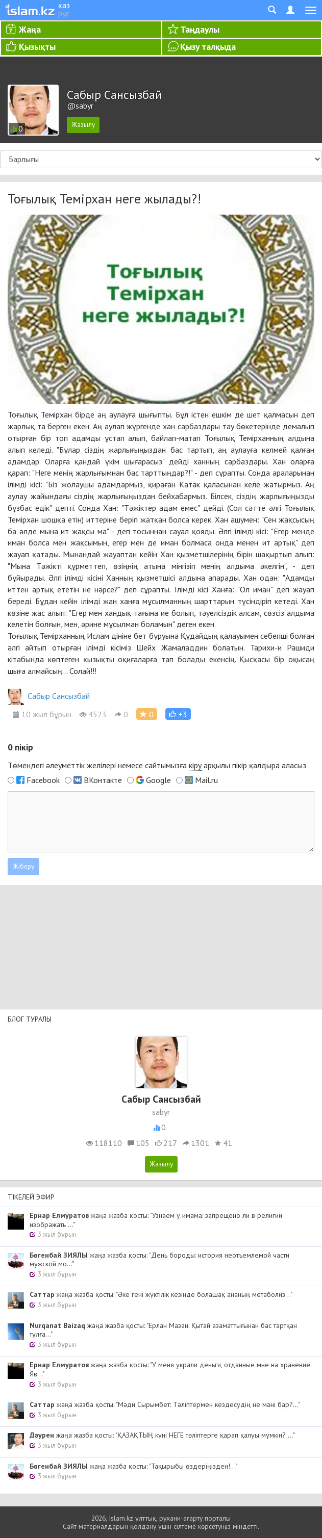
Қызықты (37, 47)
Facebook (43, 780)
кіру (195, 765)
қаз (64, 5)
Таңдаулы (199, 29)
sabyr (161, 1112)
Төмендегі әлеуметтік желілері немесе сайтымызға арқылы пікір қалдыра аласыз (157, 765)
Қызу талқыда (208, 47)
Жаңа (30, 29)
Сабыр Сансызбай (49, 696)
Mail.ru (206, 780)
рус (63, 13)
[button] (178, 714)
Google (158, 780)
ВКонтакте (103, 780)
